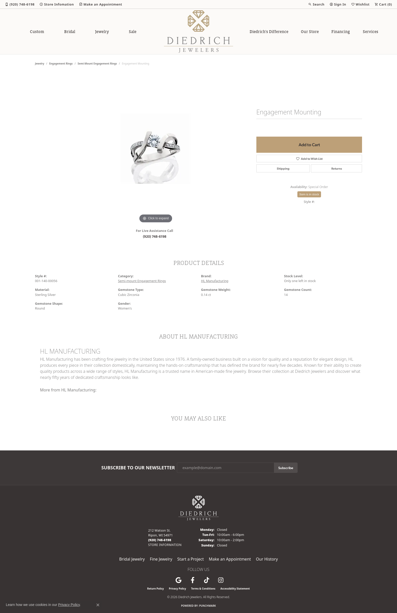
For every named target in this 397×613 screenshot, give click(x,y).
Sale (132, 31)
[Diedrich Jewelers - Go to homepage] (198, 507)
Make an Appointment (230, 559)
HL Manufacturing (214, 281)
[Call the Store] (159, 540)
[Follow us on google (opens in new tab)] (178, 580)
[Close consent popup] (97, 604)
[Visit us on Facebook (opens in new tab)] (192, 580)
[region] (155, 148)
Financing (340, 31)
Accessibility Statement (235, 588)
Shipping (283, 168)
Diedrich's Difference (269, 31)
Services (370, 31)
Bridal (69, 31)
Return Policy (155, 588)
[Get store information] (165, 545)
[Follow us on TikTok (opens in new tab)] (207, 580)
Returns (336, 168)
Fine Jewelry (161, 559)
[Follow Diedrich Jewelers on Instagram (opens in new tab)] (221, 580)
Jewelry (102, 31)
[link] (19, 4)
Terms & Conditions (203, 588)
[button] (316, 4)
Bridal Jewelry (132, 559)
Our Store (310, 31)
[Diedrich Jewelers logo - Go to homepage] (198, 31)
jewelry (39, 63)
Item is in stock (309, 194)
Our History (267, 559)
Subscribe (285, 467)
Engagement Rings (61, 63)
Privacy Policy (177, 588)
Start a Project (190, 559)
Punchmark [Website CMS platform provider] (207, 605)
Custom (37, 31)
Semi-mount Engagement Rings (97, 63)
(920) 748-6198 (154, 236)
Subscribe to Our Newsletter (138, 468)
